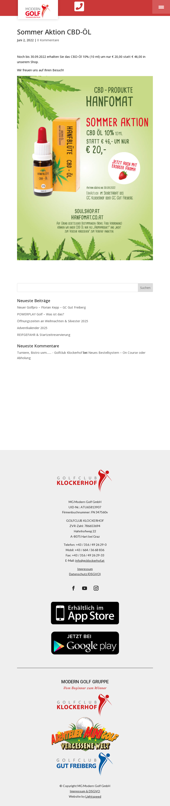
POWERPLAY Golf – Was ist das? (40, 314)
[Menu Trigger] (161, 7)
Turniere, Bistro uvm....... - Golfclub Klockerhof (49, 352)
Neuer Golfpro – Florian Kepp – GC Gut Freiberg (51, 307)
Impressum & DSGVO (85, 791)
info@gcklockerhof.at (89, 560)
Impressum (85, 569)
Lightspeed (93, 796)
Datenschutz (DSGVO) (85, 574)
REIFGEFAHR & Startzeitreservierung (43, 335)
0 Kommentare (48, 40)
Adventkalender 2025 (32, 328)
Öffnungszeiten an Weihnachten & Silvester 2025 (52, 321)
